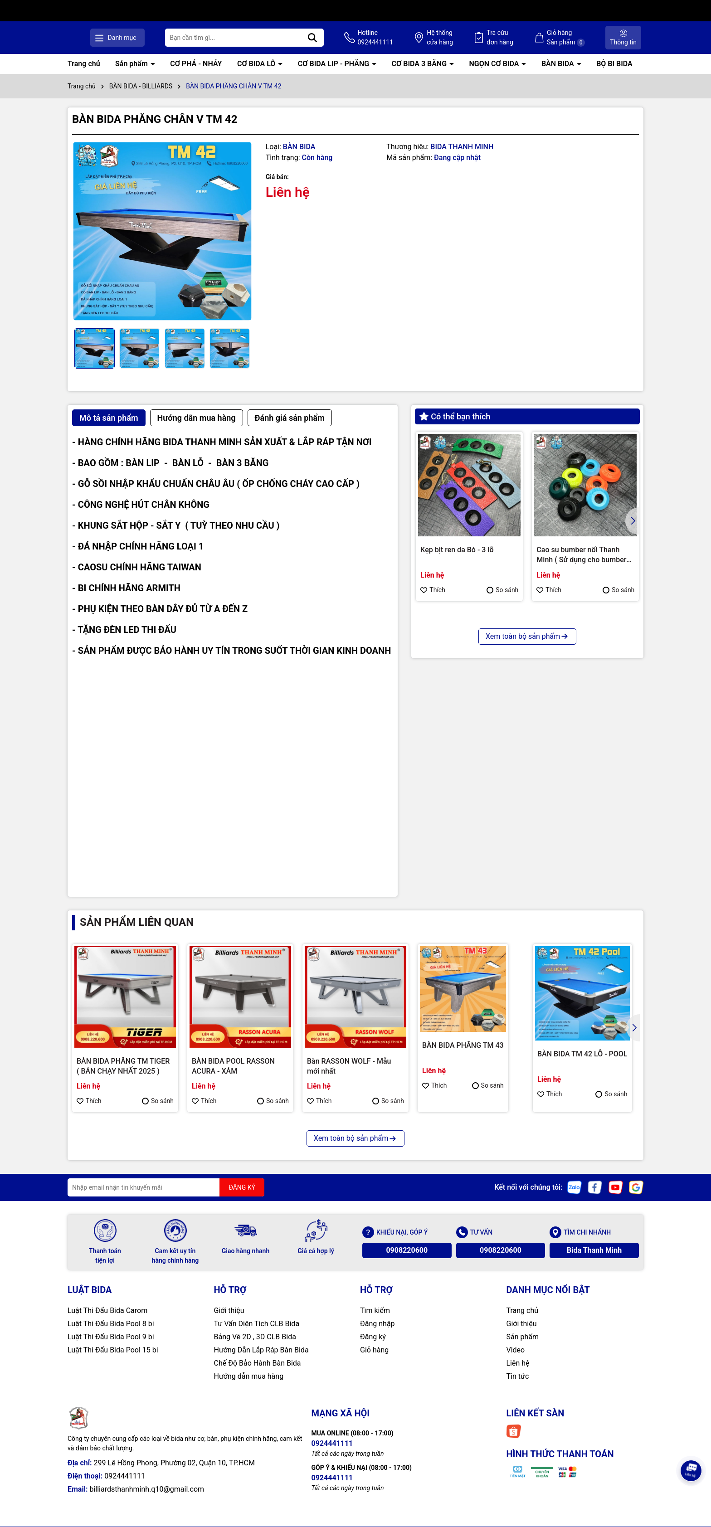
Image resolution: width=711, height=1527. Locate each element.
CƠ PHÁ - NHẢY (196, 63)
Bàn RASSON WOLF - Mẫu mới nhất (349, 1066)
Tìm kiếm (375, 1310)
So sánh (502, 589)
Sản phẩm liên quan (137, 922)
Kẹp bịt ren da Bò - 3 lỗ (456, 549)
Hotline (387, 38)
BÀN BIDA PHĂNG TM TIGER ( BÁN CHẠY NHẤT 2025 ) (123, 1066)
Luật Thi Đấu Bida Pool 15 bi (113, 1350)
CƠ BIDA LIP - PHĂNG (334, 63)
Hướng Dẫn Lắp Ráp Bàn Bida (261, 1350)
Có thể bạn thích (454, 416)
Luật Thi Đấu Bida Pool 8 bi (111, 1323)
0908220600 (407, 1250)
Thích (432, 589)
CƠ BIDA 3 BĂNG (420, 63)
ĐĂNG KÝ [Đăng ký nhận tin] (242, 1187)
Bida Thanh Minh (594, 1250)
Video (515, 1350)
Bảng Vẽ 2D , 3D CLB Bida (255, 1336)
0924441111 (124, 1476)
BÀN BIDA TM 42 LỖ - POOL (582, 1054)
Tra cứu (505, 38)
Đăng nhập (377, 1323)
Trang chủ (84, 63)
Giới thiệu (229, 1310)
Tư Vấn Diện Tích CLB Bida (257, 1323)
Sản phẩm (132, 63)
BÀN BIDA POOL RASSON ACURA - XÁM (233, 1066)
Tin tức (517, 1376)
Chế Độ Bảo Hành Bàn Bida (257, 1363)
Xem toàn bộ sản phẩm (527, 806)
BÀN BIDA (558, 63)
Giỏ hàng (374, 1350)
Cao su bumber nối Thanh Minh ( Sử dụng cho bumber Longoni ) (581, 555)
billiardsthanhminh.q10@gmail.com (146, 1489)
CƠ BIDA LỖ (257, 63)
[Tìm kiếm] (327, 38)
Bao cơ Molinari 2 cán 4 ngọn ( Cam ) (583, 733)
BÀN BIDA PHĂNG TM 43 (463, 1045)
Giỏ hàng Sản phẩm (569, 38)
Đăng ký (373, 1336)
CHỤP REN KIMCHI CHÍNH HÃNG (463, 733)
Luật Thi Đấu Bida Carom (107, 1310)
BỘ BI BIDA (614, 63)
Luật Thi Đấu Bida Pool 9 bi (111, 1336)
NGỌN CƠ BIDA (495, 63)
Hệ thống (448, 38)
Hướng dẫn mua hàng (249, 1376)
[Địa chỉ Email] (166, 1187)
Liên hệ (518, 1363)
